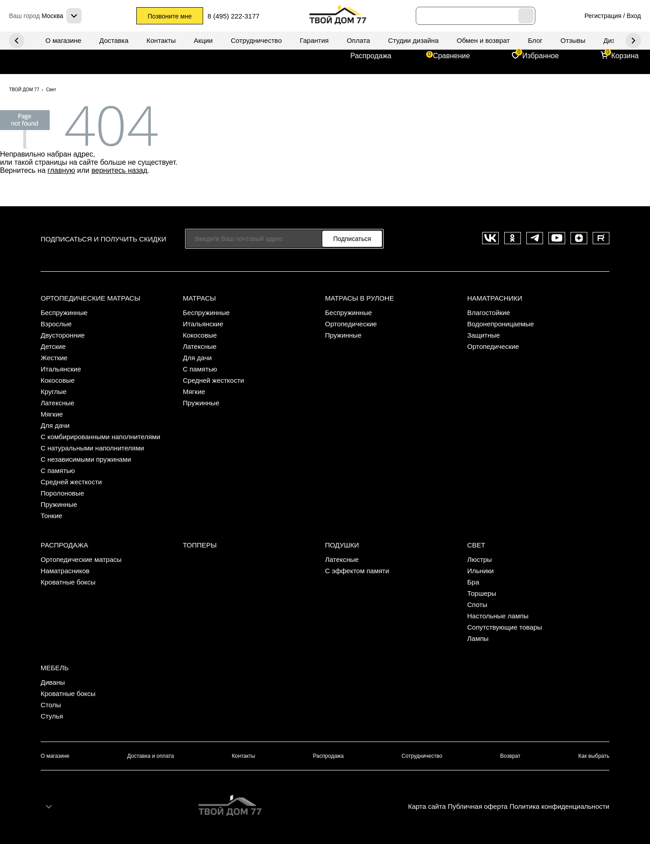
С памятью (58, 470)
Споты (477, 604)
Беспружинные (64, 312)
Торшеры (481, 593)
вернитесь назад (119, 170)
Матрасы (199, 298)
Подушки (342, 545)
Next (16, 40)
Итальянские (61, 369)
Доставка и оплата (150, 756)
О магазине (63, 40)
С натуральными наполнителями (92, 448)
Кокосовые (57, 380)
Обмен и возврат (483, 40)
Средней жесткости (71, 482)
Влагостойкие (488, 312)
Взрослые (56, 324)
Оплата (358, 40)
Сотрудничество (256, 40)
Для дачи (55, 425)
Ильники (480, 571)
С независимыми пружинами (86, 459)
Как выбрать (593, 756)
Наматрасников (65, 571)
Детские (53, 346)
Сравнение (451, 56)
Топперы (200, 545)
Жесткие (54, 358)
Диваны (53, 682)
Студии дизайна (413, 40)
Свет (476, 545)
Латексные (57, 403)
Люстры (479, 559)
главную (61, 170)
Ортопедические (351, 324)
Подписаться (352, 238)
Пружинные (59, 504)
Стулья (52, 716)
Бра (473, 582)
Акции (203, 40)
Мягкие (52, 414)
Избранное (540, 56)
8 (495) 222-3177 (234, 16)
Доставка (113, 40)
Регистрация (603, 15)
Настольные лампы (498, 616)
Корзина (625, 56)
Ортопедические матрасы (90, 298)
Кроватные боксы (68, 582)
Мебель (55, 668)
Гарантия (314, 40)
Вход (634, 15)
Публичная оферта (477, 806)
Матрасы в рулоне (359, 298)
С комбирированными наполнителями (100, 437)
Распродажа (370, 56)
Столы (51, 705)
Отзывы (573, 40)
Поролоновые (62, 493)
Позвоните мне (170, 16)
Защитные (483, 335)
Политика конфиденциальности (559, 806)
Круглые (53, 391)
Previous (633, 40)
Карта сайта (427, 806)
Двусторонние (63, 335)
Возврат (510, 756)
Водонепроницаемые (500, 324)
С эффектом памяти (357, 571)
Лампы (477, 638)
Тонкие (51, 515)
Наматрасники (494, 298)
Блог (535, 40)
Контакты (161, 40)
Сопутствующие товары (504, 627)
